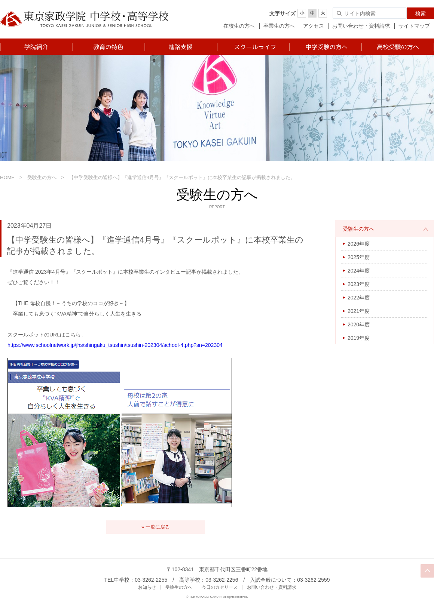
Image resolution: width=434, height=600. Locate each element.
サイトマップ (414, 26)
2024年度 (359, 271)
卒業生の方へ (279, 26)
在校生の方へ (239, 26)
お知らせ (147, 587)
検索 (420, 13)
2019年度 (359, 338)
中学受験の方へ (325, 47)
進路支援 (180, 47)
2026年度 (359, 244)
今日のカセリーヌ (220, 587)
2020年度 (359, 324)
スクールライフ (253, 47)
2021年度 (359, 311)
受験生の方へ (41, 177)
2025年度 (359, 257)
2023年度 (359, 284)
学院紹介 (36, 47)
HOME (7, 177)
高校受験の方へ (397, 47)
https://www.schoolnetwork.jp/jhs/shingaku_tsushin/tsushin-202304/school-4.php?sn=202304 (115, 345)
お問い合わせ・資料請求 (361, 26)
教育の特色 (108, 47)
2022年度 (359, 298)
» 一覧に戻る (155, 527)
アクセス (313, 26)
